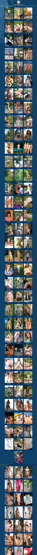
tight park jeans (28, 397)
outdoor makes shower (28, 342)
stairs (9, 397)
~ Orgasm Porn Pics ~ (28, 545)
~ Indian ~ (28, 437)
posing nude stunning (9, 127)
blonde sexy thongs (28, 288)
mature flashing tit (18, 234)
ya (28, 248)
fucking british (18, 194)
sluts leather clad (9, 140)
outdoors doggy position (28, 180)
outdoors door (9, 32)
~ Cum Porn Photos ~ (9, 532)
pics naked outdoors (9, 234)
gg (18, 383)
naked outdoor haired (9, 100)
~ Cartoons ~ (9, 449)
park (9, 73)
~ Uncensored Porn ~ (28, 505)
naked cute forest (28, 329)
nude (18, 46)
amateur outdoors (9, 86)
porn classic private (28, 113)
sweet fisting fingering (28, 369)
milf (9, 207)
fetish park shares (9, 19)
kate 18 (18, 302)
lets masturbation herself (28, 410)
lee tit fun (28, 275)
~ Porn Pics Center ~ (18, 518)
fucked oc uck (18, 207)
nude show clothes (9, 167)
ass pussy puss (18, 127)
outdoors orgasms (9, 369)
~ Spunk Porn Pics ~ (18, 491)
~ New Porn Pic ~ (28, 518)
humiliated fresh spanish (18, 140)
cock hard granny (9, 342)
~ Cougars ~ (18, 437)
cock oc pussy (28, 315)
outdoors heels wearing (18, 167)
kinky (18, 410)
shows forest (18, 261)
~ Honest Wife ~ (9, 505)
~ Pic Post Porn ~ (18, 505)
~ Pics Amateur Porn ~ (9, 478)
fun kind (9, 221)
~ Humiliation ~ (18, 449)
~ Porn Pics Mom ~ (9, 545)
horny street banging (28, 234)
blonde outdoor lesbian (28, 59)
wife (28, 167)
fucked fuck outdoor (9, 288)
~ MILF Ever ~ (18, 478)
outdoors (18, 19)
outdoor (28, 356)
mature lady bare (9, 261)
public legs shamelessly (28, 19)
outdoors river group (9, 46)
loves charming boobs (9, 275)
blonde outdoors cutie (18, 315)
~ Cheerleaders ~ (18, 424)
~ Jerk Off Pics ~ (9, 518)
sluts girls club (9, 356)
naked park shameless (18, 180)
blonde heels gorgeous (9, 113)
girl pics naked (28, 207)
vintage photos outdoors (28, 73)
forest (18, 59)
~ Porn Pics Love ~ (28, 532)
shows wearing (28, 140)
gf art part (18, 356)
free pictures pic (9, 410)
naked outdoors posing (18, 248)
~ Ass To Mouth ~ (28, 424)
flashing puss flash (28, 221)
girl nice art (18, 73)
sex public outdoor (18, 86)
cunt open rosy (18, 100)
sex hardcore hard (18, 32)
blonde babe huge (9, 383)
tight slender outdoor (9, 180)
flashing (28, 261)
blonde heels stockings (18, 329)
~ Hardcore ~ (9, 424)
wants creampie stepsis (18, 397)
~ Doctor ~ (28, 449)
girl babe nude (18, 369)
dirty (9, 154)
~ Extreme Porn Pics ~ (28, 478)
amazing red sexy (9, 329)
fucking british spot (18, 342)
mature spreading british (28, 127)
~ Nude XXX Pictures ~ (28, 491)
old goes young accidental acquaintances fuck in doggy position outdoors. (28, 383)
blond (9, 248)
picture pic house (28, 154)
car (28, 46)
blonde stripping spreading (9, 315)
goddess (18, 154)
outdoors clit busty (9, 302)
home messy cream (28, 194)
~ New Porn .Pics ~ (18, 545)
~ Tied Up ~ (18, 462)
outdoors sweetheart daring (9, 194)
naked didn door (28, 32)
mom (9, 59)
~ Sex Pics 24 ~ (9, 491)
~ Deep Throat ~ (9, 437)
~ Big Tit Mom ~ (18, 532)
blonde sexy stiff (18, 113)
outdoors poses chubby (28, 86)
